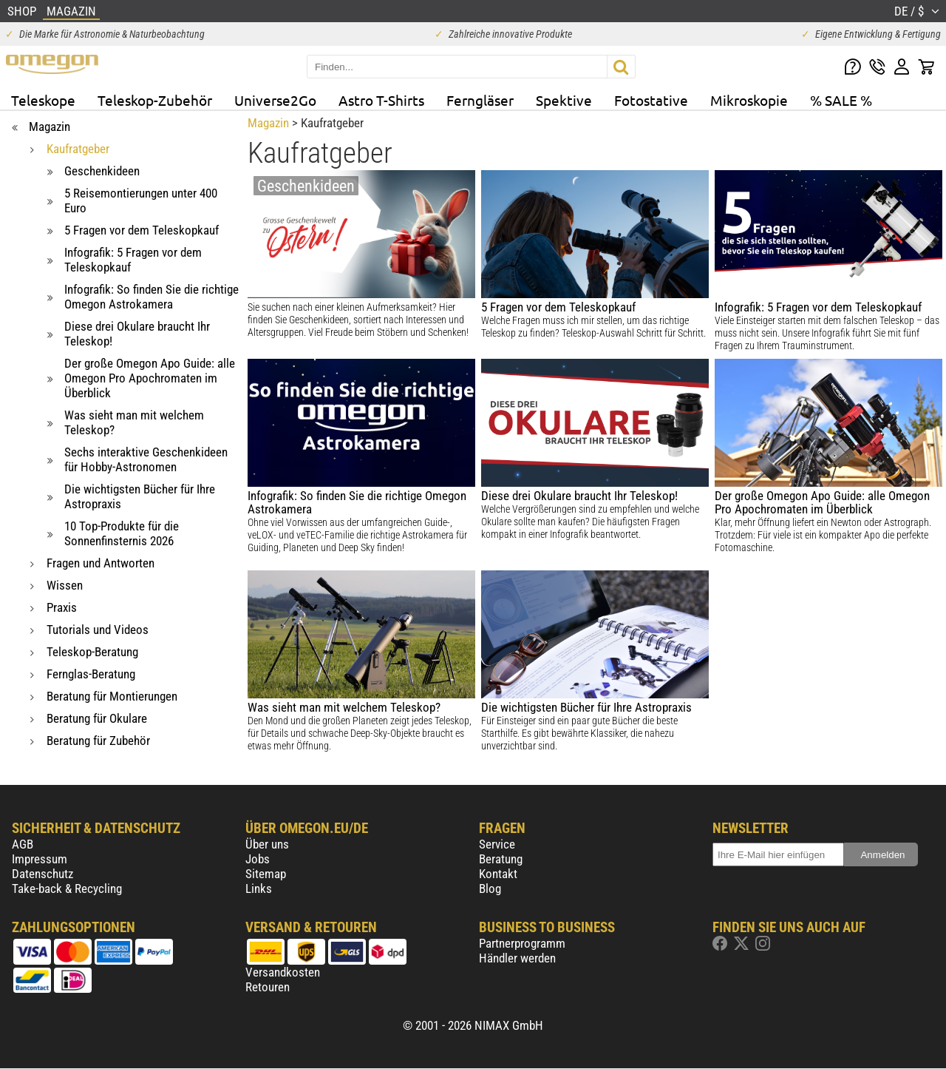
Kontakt (498, 873)
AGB (22, 844)
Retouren (267, 986)
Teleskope (43, 100)
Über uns (267, 844)
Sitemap (265, 873)
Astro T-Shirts (381, 100)
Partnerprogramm (522, 943)
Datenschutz (42, 873)
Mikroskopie (749, 100)
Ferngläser (480, 100)
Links (258, 888)
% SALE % (841, 100)
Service (497, 844)
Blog (490, 888)
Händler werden (517, 958)
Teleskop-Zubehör (155, 100)
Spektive (564, 100)
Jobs (257, 859)
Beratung (501, 859)
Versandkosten (282, 972)
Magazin (268, 122)
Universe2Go (275, 100)
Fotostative (651, 100)
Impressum (39, 859)
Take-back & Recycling (67, 888)
